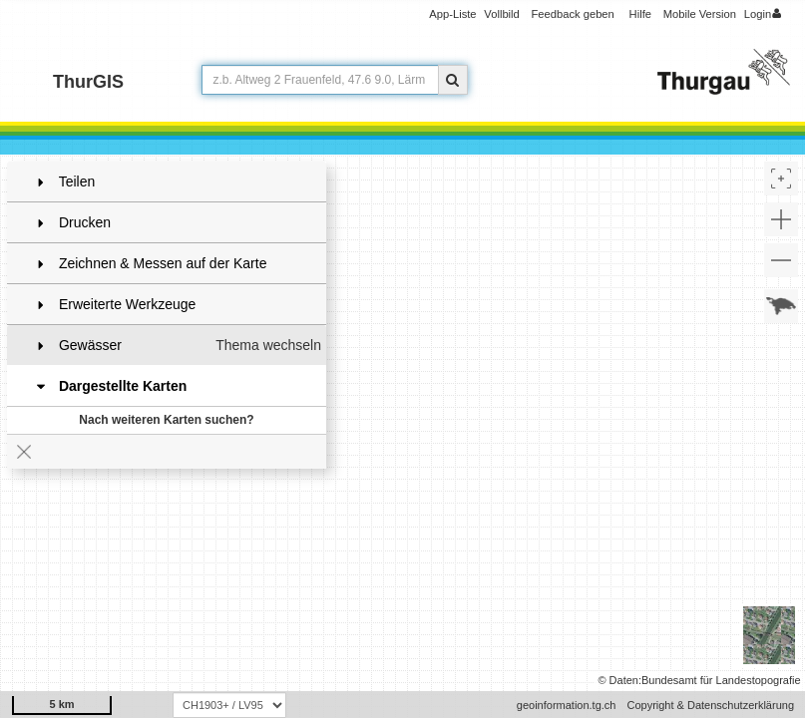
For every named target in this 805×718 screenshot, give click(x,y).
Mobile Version (699, 14)
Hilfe (640, 14)
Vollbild (501, 14)
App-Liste (452, 14)
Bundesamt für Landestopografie (721, 680)
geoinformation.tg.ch (566, 705)
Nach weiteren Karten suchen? (166, 420)
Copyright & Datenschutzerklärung (710, 705)
